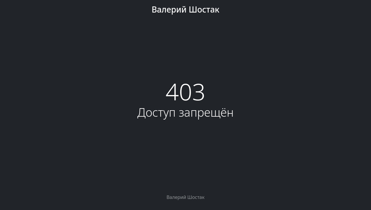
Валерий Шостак (185, 9)
